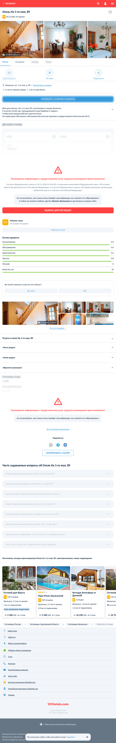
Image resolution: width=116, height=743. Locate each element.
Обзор (5, 62)
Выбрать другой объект (58, 210)
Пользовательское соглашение (13, 734)
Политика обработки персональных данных (18, 740)
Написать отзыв (58, 230)
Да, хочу (31, 291)
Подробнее (71, 737)
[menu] (112, 3)
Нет (84, 291)
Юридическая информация (12, 737)
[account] (105, 3)
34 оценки (19, 62)
